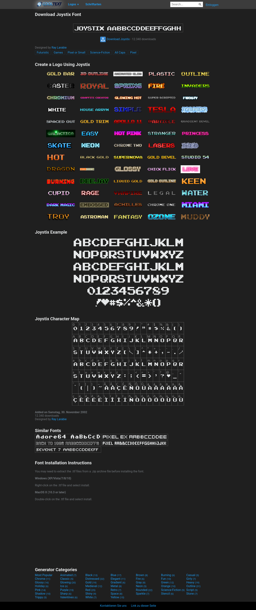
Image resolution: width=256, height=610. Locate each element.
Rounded (144, 590)
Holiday (41, 586)
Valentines (69, 597)
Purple (67, 590)
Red (90, 590)
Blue (116, 575)
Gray (140, 582)
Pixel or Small (76, 52)
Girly (191, 578)
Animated (68, 575)
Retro (116, 590)
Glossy (42, 582)
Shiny (90, 593)
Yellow (117, 597)
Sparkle (142, 593)
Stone (191, 593)
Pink (40, 590)
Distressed (94, 578)
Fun (166, 578)
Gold (91, 582)
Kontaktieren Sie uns (113, 605)
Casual (192, 575)
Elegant (118, 578)
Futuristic (43, 52)
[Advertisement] (17, 67)
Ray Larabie (59, 47)
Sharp (65, 593)
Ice (64, 586)
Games (58, 52)
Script (192, 590)
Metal (116, 586)
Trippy (41, 597)
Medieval (93, 586)
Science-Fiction (100, 52)
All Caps (120, 52)
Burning (168, 575)
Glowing (68, 582)
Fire (140, 578)
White (91, 597)
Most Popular (43, 575)
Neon (141, 586)
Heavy (192, 582)
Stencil (167, 593)
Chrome (42, 578)
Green (167, 582)
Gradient (118, 582)
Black (91, 575)
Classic (66, 578)
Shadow (42, 593)
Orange (168, 586)
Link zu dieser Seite (143, 605)
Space (116, 593)
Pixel (133, 52)
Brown (142, 575)
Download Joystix (115, 39)
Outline (193, 586)
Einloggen (212, 5)
